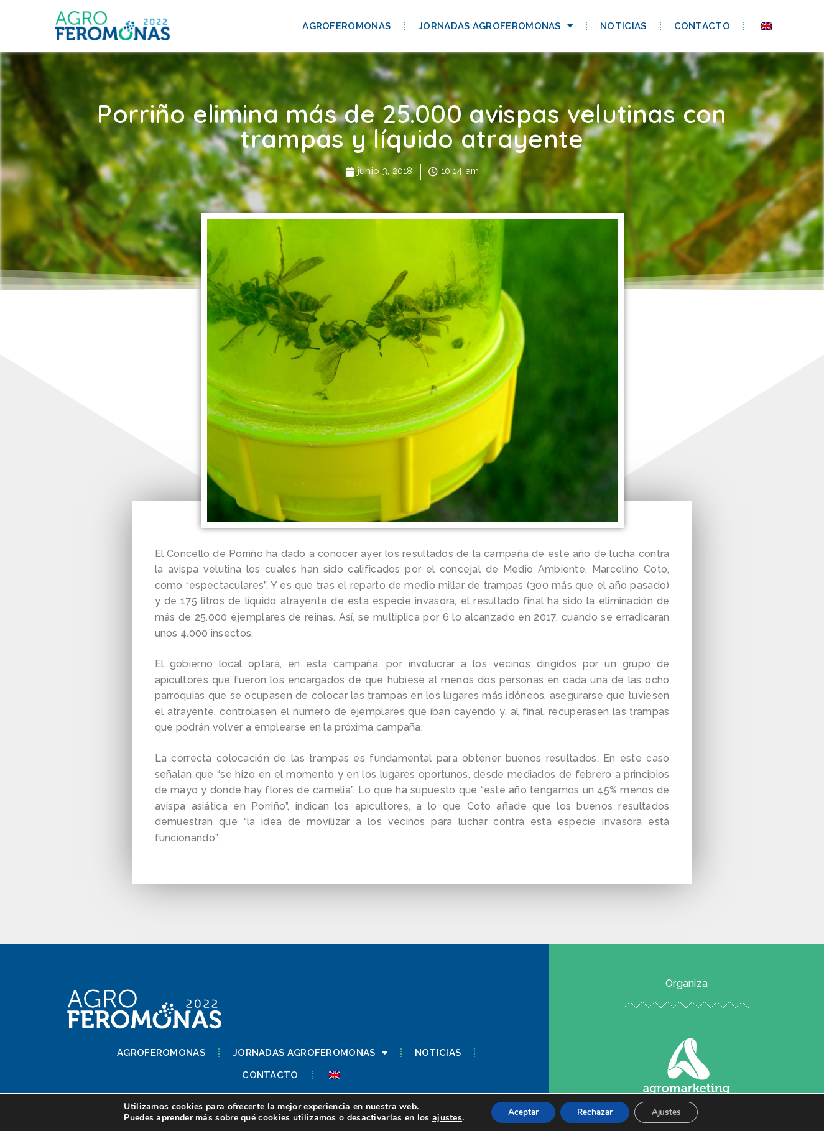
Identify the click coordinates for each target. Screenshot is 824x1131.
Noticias (623, 26)
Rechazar (595, 1111)
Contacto (702, 26)
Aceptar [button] (518, 1111)
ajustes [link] (440, 1117)
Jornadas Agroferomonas (495, 26)
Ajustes (671, 1111)
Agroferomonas (346, 26)
